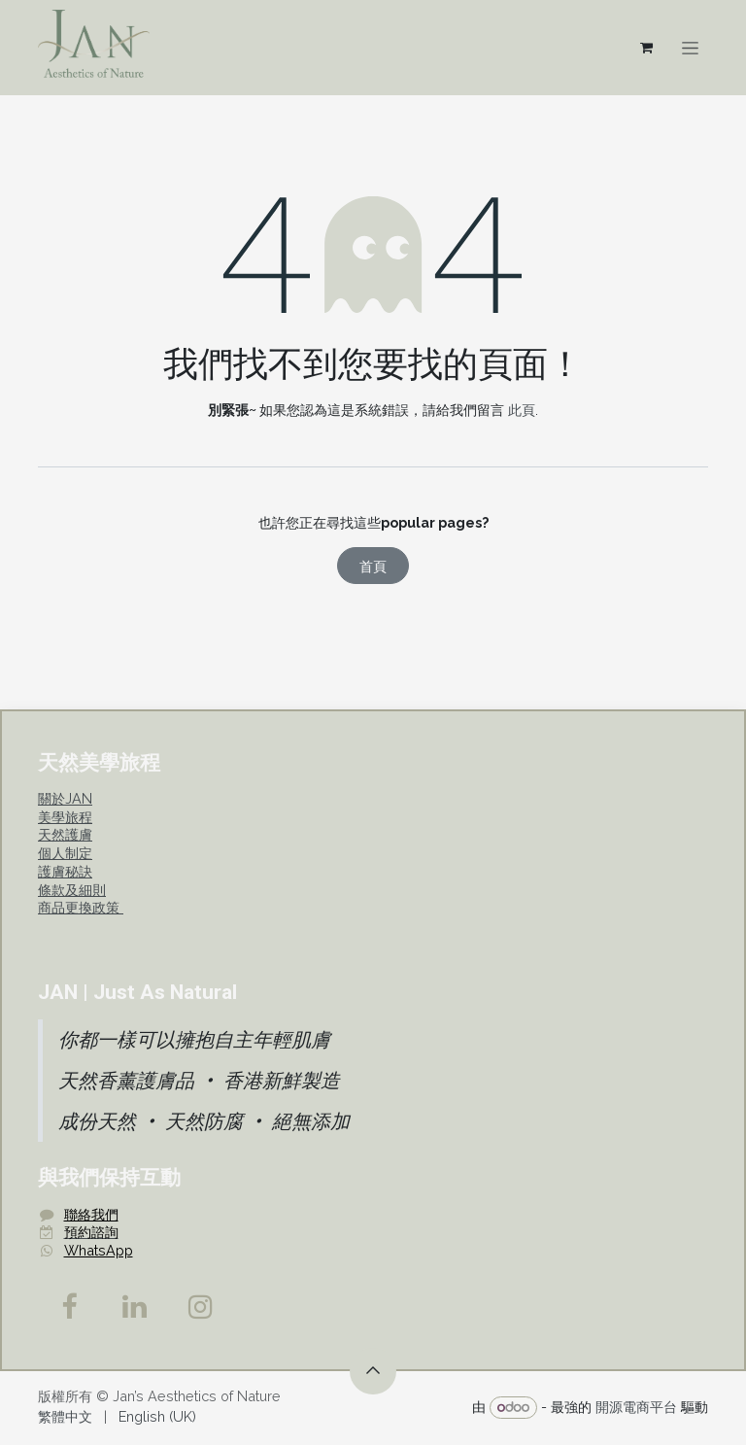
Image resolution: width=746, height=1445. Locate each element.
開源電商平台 (636, 1406)
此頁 (521, 409)
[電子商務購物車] (645, 47)
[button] (373, 1371)
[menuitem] (65, 1417)
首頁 (373, 566)
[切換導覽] (690, 47)
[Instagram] (201, 1307)
